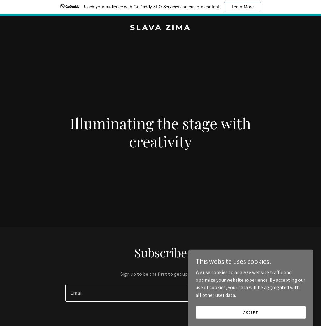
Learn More (243, 7)
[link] (160, 28)
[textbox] (137, 293)
